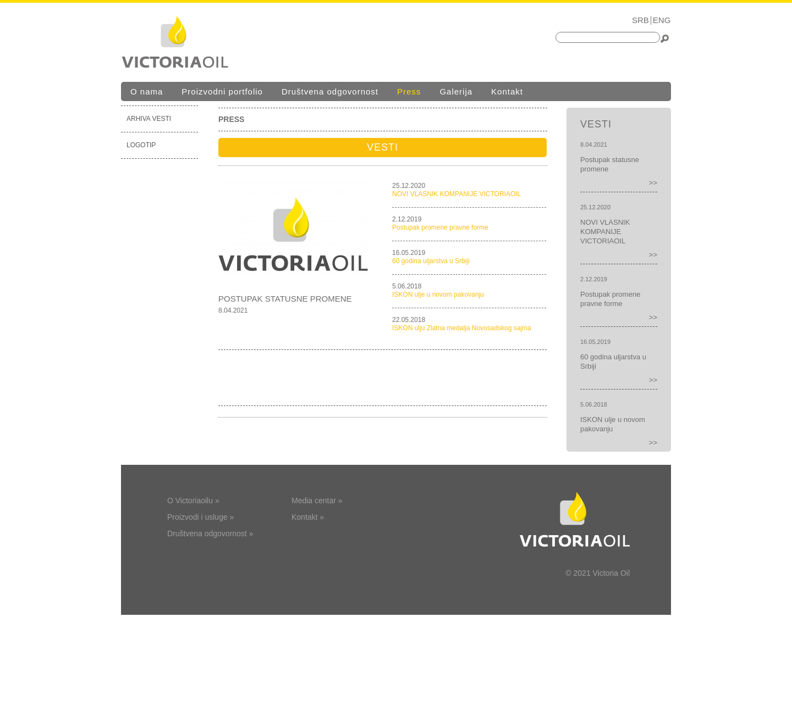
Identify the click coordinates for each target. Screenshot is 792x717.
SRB (640, 20)
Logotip (141, 145)
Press (409, 91)
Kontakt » (308, 517)
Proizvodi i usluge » (200, 517)
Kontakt (507, 91)
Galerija (455, 91)
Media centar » (317, 500)
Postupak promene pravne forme (440, 227)
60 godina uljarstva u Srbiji (431, 261)
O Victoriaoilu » (193, 500)
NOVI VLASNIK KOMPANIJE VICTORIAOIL (456, 194)
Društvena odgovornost (330, 91)
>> (653, 182)
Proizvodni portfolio (222, 91)
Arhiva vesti (149, 119)
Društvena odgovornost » (210, 533)
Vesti (382, 147)
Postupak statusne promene (285, 298)
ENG (662, 20)
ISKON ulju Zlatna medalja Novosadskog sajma (461, 328)
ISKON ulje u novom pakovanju (438, 294)
